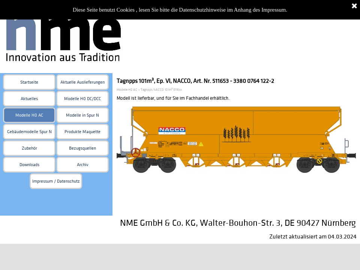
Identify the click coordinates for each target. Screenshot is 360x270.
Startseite (29, 82)
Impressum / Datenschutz (56, 181)
